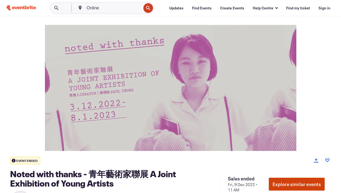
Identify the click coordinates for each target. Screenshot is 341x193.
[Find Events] (202, 8)
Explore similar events (297, 184)
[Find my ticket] (298, 8)
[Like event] (327, 160)
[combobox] (113, 8)
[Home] (21, 8)
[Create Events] (232, 8)
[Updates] (176, 8)
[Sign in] (324, 8)
